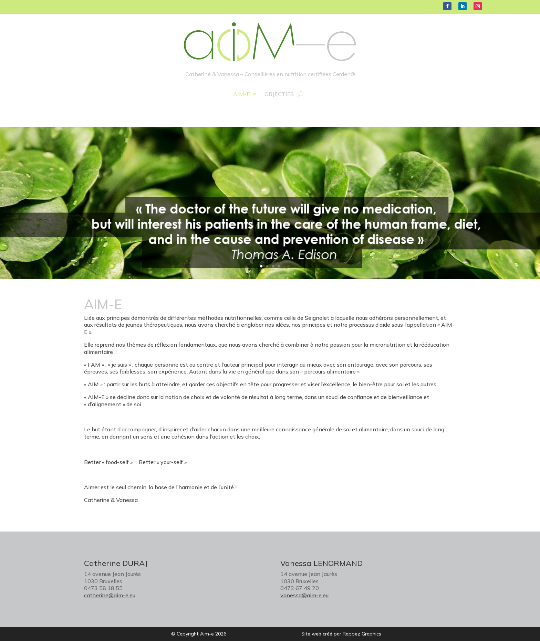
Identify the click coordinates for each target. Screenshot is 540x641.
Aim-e (241, 94)
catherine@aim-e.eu (109, 595)
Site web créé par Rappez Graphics (341, 634)
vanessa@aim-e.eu (304, 595)
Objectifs (279, 94)
